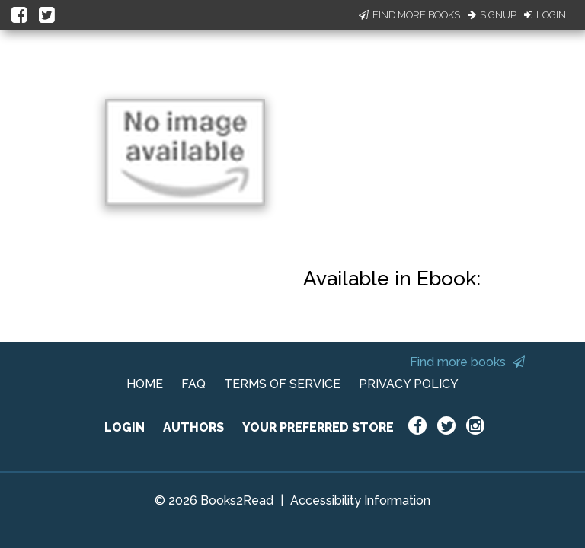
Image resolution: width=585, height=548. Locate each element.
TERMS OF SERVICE (282, 384)
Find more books (467, 362)
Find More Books (409, 15)
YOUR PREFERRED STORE (318, 427)
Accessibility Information (360, 500)
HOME (144, 384)
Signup (492, 15)
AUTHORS (193, 427)
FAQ (193, 384)
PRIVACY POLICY (409, 384)
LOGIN (124, 427)
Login (545, 15)
